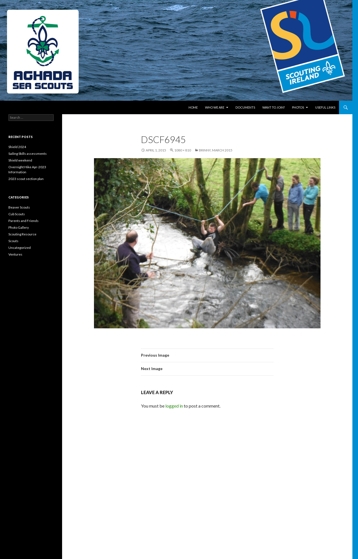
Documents (245, 107)
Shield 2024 (17, 147)
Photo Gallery (18, 227)
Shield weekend (20, 160)
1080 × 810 (182, 150)
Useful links (325, 107)
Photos (298, 107)
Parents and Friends (23, 221)
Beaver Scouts (19, 207)
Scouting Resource (22, 234)
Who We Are (214, 107)
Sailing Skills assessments (27, 153)
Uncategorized (19, 247)
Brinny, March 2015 (215, 150)
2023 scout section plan (26, 179)
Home (193, 107)
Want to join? (273, 107)
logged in (174, 405)
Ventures (15, 254)
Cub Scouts (16, 214)
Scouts (13, 241)
